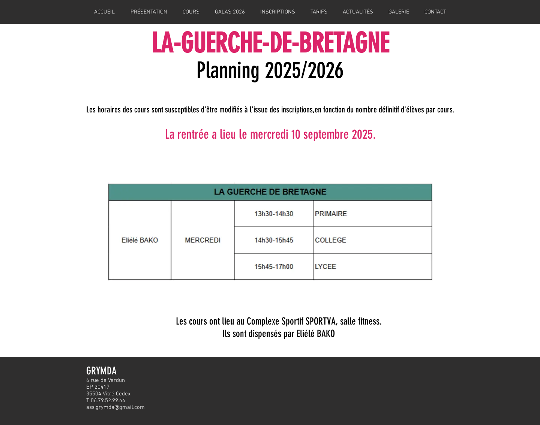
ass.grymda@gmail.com (115, 407)
